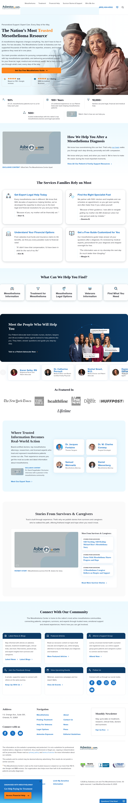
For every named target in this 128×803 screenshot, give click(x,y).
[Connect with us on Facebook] (5, 729)
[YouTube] (91, 685)
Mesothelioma (43, 710)
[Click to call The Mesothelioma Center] (106, 3)
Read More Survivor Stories (94, 578)
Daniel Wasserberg (104, 459)
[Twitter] (99, 678)
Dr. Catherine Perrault (61, 366)
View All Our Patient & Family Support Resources (89, 157)
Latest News (11, 654)
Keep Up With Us (13, 680)
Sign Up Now (102, 725)
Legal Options (43, 725)
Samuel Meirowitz (70, 459)
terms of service (48, 748)
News (65, 720)
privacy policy (34, 748)
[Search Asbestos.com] (123, 4)
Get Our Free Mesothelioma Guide (31, 63)
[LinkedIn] (113, 678)
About (66, 710)
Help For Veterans (44, 720)
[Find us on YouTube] (20, 729)
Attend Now (95, 652)
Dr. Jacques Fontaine (71, 441)
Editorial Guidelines (72, 729)
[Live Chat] (117, 4)
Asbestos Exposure (45, 729)
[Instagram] (106, 678)
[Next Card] (125, 368)
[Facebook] (91, 678)
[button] (30, 3)
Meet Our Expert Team (21, 477)
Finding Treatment (44, 715)
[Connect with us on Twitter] (12, 729)
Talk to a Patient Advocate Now (23, 347)
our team (115, 141)
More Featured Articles (58, 652)
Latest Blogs (26, 654)
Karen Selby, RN (28, 366)
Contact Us (68, 715)
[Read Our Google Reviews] (16, 75)
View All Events (55, 680)
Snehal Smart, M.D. (95, 366)
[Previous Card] (3, 368)
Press (65, 725)
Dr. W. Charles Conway (105, 441)
